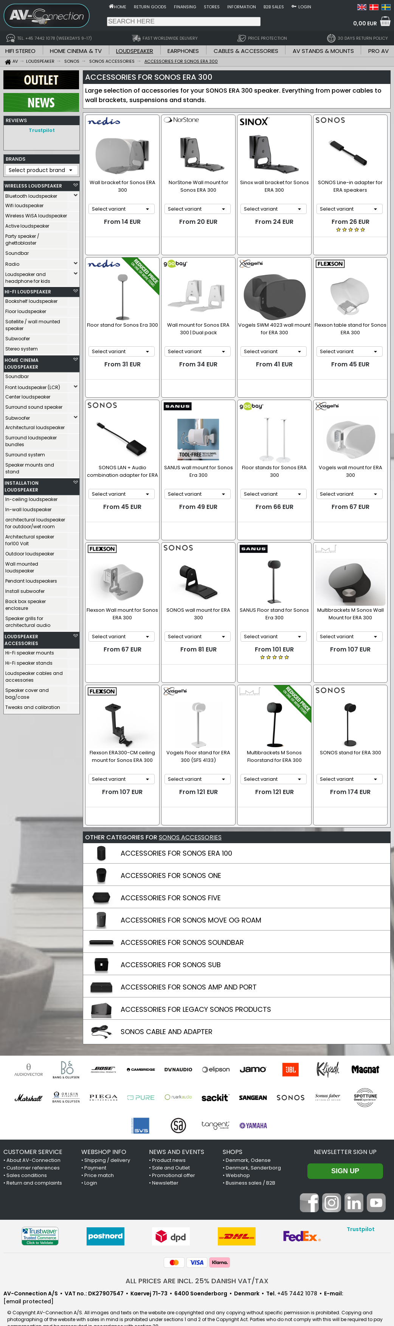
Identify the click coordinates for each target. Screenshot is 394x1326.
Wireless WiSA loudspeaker (36, 214)
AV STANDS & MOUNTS (323, 51)
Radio (12, 262)
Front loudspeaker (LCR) (32, 385)
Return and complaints (34, 1167)
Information (241, 7)
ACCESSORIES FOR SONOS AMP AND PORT (189, 972)
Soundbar (17, 251)
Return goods (150, 7)
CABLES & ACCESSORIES (246, 51)
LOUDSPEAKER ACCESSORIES (21, 638)
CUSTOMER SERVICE (32, 1136)
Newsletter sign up (345, 1136)
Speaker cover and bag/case (27, 691)
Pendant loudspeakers (31, 579)
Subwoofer (17, 336)
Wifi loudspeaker (24, 203)
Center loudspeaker (27, 395)
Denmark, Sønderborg (253, 1152)
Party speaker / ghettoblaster (22, 237)
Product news (169, 1145)
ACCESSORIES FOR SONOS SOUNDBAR (182, 927)
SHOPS (232, 1136)
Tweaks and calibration (32, 705)
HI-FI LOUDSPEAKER (28, 290)
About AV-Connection (33, 1145)
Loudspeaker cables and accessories (34, 674)
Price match (99, 1160)
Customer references (33, 1152)
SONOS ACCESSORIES (190, 822)
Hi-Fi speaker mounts (29, 651)
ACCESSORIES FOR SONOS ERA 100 (176, 838)
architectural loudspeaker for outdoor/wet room (35, 521)
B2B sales (274, 7)
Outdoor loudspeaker (29, 552)
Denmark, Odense (248, 1145)
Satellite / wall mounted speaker (32, 323)
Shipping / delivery (107, 1145)
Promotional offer (173, 1160)
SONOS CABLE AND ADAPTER (167, 1016)
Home (120, 7)
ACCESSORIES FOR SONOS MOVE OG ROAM (191, 905)
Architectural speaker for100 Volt (29, 538)
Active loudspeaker (27, 224)
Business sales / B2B (250, 1167)
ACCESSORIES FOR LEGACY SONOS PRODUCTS (196, 994)
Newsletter (165, 1167)
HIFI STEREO (20, 51)
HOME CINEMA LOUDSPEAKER (22, 361)
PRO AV (378, 51)
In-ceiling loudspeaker (31, 497)
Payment (95, 1152)
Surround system (25, 453)
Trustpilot (42, 130)
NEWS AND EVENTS (176, 1136)
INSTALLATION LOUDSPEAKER (22, 484)
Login (304, 7)
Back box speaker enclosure (25, 602)
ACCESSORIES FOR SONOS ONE (171, 860)
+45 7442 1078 (297, 1278)
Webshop (238, 1160)
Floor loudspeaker (25, 309)
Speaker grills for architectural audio (27, 620)
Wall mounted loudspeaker (21, 565)
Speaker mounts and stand (29, 466)
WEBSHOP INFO (103, 1136)
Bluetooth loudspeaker (31, 194)
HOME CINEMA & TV (76, 51)
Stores (212, 7)
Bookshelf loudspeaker (31, 299)
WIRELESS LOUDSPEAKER (33, 184)
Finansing (185, 7)
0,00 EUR (365, 23)
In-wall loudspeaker (28, 507)
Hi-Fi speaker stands (29, 661)
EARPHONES (183, 51)
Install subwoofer (25, 589)
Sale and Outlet (171, 1152)
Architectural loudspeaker (35, 425)
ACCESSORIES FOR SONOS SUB (171, 949)
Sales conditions (26, 1160)
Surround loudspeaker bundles (31, 439)
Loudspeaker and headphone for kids (27, 275)
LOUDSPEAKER (134, 51)
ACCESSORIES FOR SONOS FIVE (171, 882)
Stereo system (21, 347)
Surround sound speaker (33, 405)
